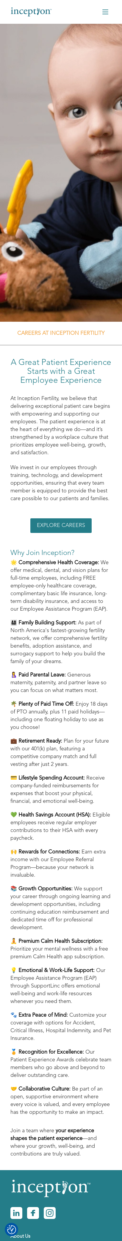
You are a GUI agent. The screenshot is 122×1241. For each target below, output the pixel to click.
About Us (20, 1236)
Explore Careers (61, 525)
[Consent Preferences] (11, 1229)
